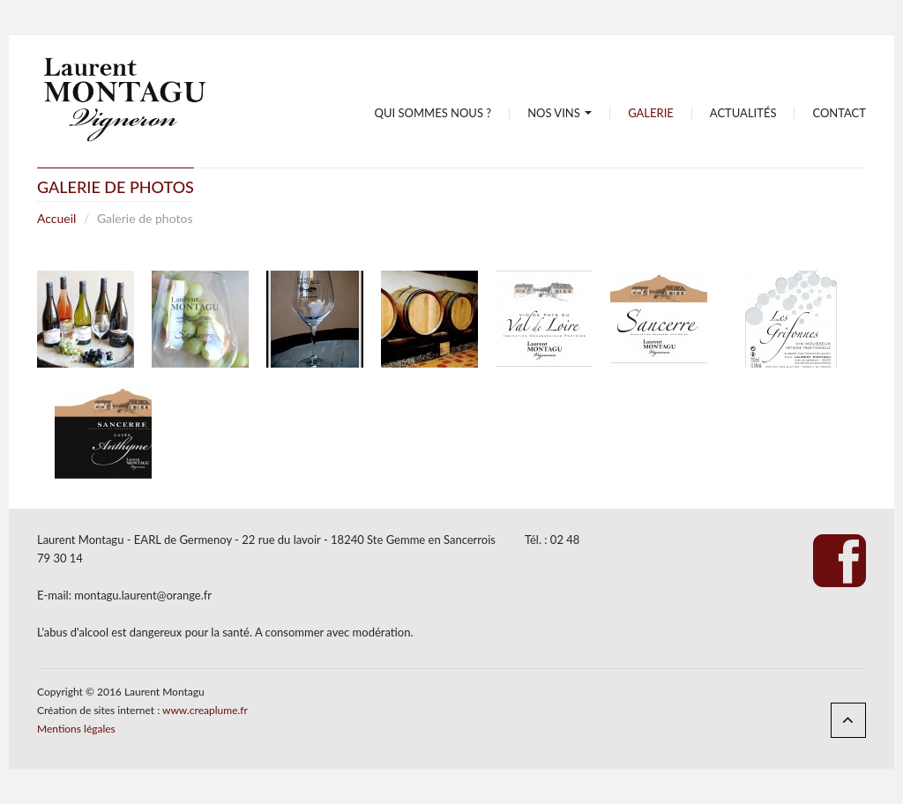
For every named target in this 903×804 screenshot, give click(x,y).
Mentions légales (76, 728)
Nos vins (559, 113)
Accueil (56, 218)
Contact (839, 113)
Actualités (743, 113)
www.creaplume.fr (205, 710)
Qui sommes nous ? (433, 113)
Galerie (651, 113)
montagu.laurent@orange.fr (143, 595)
